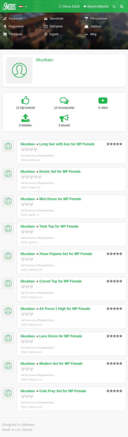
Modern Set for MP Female (61, 363)
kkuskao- (45, 59)
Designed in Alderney (18, 425)
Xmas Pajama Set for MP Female (65, 254)
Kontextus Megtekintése (37, 155)
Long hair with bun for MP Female (67, 144)
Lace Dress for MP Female (60, 336)
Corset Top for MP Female (60, 281)
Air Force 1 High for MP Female (64, 309)
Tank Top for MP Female (58, 226)
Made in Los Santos (17, 430)
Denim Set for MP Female (60, 171)
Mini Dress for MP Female (60, 199)
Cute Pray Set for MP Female (62, 391)
